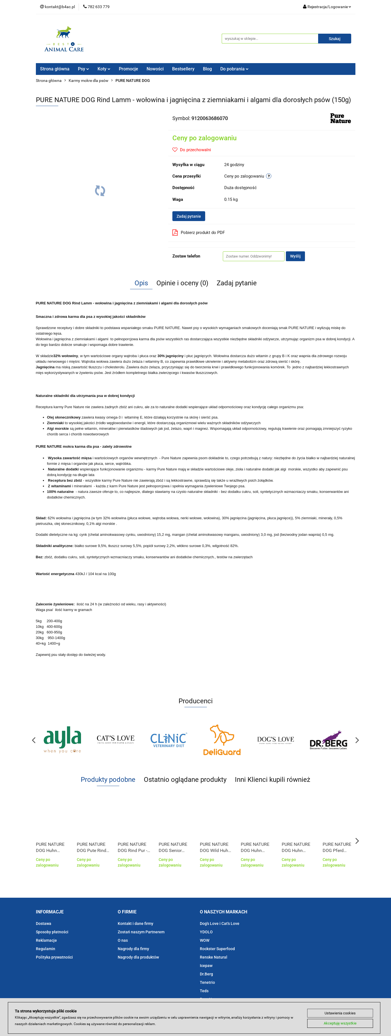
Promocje (128, 69)
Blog (207, 69)
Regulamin (45, 949)
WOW (204, 940)
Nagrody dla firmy (133, 949)
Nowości (155, 69)
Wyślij (295, 256)
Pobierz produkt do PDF (198, 232)
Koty (104, 69)
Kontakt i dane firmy (135, 923)
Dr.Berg (206, 974)
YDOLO (206, 932)
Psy (83, 69)
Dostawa (43, 923)
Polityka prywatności (54, 957)
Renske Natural (213, 957)
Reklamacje (46, 940)
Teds (204, 991)
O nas (123, 940)
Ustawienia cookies (340, 1012)
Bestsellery (183, 69)
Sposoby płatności (52, 932)
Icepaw (206, 965)
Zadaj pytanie (189, 216)
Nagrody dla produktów (138, 957)
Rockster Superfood (217, 949)
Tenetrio (207, 982)
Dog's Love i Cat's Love (219, 923)
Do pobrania (234, 69)
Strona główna (55, 69)
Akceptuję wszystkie (340, 1023)
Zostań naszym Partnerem (141, 932)
